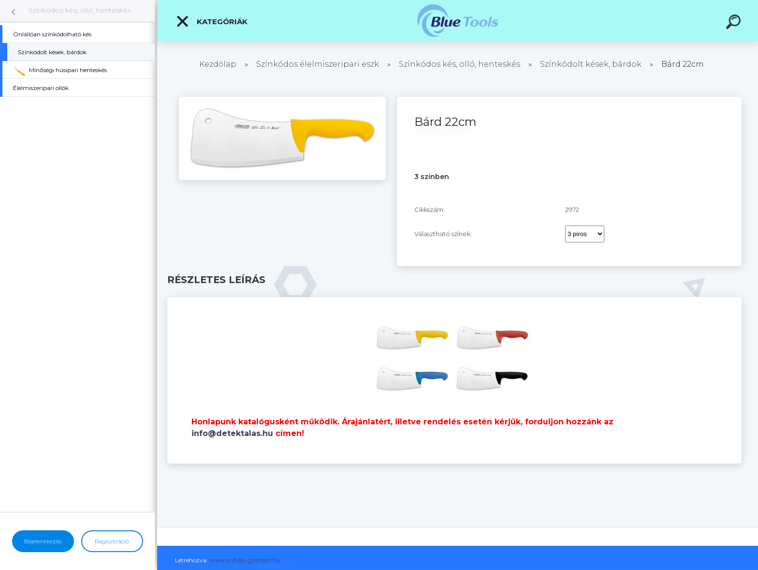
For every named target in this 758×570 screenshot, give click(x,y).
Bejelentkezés (42, 541)
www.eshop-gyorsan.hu (244, 560)
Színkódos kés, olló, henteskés (80, 10)
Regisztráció (112, 541)
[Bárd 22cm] (282, 100)
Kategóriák (211, 21)
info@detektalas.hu (232, 433)
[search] (734, 23)
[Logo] (457, 20)
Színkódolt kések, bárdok (590, 64)
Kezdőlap (217, 64)
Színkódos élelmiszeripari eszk (317, 64)
